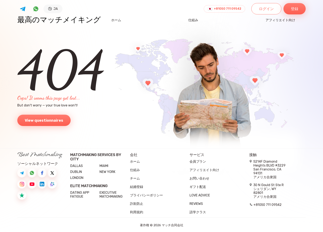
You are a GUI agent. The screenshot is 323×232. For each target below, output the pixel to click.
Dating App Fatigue (79, 194)
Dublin (76, 172)
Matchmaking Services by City (95, 157)
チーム (135, 178)
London (76, 178)
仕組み (193, 20)
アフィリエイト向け (280, 20)
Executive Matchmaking (111, 194)
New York (107, 172)
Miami (103, 166)
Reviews (196, 204)
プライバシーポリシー (146, 195)
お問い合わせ (199, 178)
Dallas (76, 166)
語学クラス (198, 212)
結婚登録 (136, 187)
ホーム (116, 20)
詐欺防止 (136, 204)
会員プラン (198, 161)
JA (53, 9)
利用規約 (136, 212)
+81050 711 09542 (227, 8)
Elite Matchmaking (89, 186)
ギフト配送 (198, 187)
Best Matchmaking (39, 155)
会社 (133, 155)
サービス (197, 155)
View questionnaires (44, 120)
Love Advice (200, 195)
